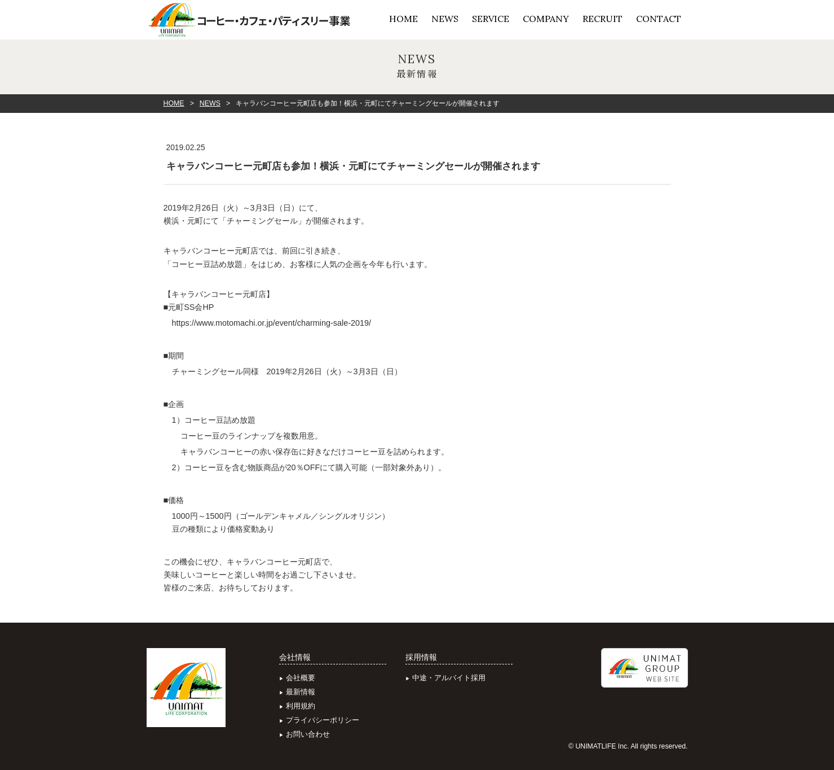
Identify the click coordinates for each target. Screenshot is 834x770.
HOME (403, 18)
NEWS (444, 18)
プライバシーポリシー (322, 720)
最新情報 (300, 692)
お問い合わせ (308, 734)
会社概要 (300, 677)
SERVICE (490, 18)
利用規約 (300, 706)
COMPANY (546, 18)
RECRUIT (603, 18)
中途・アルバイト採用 (449, 677)
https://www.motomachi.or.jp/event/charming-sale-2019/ (272, 322)
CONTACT (658, 18)
